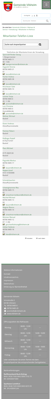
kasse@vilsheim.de (13, 74)
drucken (29, 238)
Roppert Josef (8, 170)
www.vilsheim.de (13, 313)
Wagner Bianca (8, 207)
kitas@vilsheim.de (12, 234)
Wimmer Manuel (9, 217)
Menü (46, 4)
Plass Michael (8, 148)
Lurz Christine (8, 106)
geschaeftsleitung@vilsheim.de (17, 224)
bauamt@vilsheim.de (14, 168)
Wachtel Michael (9, 197)
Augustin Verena (9, 67)
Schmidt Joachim (9, 180)
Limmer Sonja (8, 96)
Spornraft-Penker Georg (12, 54)
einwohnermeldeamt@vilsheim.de (19, 195)
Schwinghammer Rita (11, 187)
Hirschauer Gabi (9, 86)
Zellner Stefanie (9, 227)
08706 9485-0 (12, 305)
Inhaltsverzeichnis (11, 277)
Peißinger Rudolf (9, 138)
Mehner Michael (9, 116)
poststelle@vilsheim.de (14, 104)
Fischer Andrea (8, 77)
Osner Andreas (8, 123)
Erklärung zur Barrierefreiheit (15, 287)
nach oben (41, 238)
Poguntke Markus (9, 160)
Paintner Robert (8, 131)
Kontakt (7, 274)
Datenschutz (9, 283)
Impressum (8, 280)
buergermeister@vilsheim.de (17, 64)
